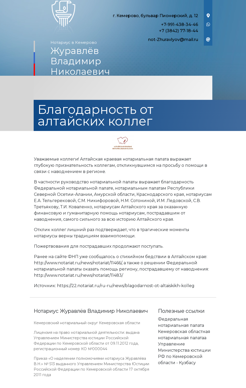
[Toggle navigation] (123, 88)
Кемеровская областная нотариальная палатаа (184, 334)
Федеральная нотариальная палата (181, 322)
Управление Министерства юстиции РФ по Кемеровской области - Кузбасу (184, 353)
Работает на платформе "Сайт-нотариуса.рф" (172, 385)
